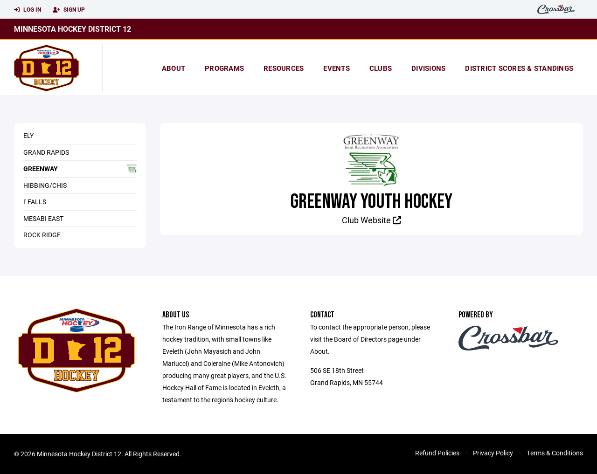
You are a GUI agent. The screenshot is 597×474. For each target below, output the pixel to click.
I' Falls (34, 201)
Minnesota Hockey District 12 (72, 29)
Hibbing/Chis (45, 185)
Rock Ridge (42, 234)
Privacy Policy (493, 452)
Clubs (380, 68)
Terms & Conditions (555, 452)
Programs (224, 68)
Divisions (428, 68)
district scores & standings (519, 68)
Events (336, 68)
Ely (28, 135)
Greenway (80, 168)
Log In (27, 10)
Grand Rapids (46, 152)
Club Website (371, 220)
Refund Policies (437, 452)
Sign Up (69, 10)
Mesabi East (43, 218)
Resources (284, 68)
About (173, 68)
